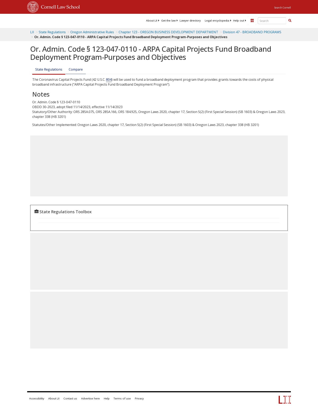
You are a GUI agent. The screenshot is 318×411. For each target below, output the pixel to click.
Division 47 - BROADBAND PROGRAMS (252, 32)
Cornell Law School (59, 6)
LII (32, 32)
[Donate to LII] (252, 20)
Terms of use (122, 398)
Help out (238, 20)
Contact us (70, 398)
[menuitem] (151, 20)
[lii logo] (72, 20)
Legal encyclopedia (217, 20)
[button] (289, 20)
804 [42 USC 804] (109, 79)
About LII (151, 20)
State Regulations (52, 32)
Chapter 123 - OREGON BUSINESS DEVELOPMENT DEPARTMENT (168, 32)
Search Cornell (282, 7)
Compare (76, 69)
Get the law (168, 20)
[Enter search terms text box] (272, 20)
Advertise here (90, 398)
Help (107, 398)
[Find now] (290, 20)
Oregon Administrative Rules (92, 32)
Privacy (139, 398)
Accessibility (36, 398)
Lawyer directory (190, 20)
